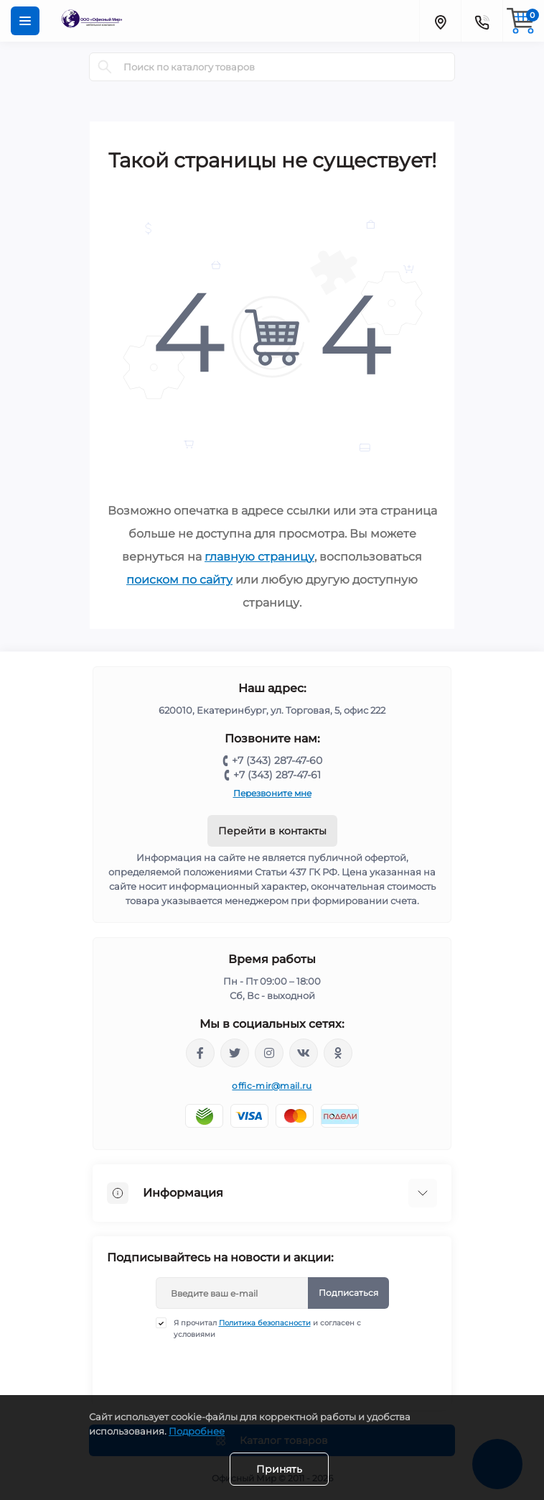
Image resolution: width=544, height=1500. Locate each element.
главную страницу (259, 556)
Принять (279, 1469)
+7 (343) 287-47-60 (277, 760)
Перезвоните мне (272, 793)
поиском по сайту (179, 579)
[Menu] (25, 20)
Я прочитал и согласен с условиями (267, 1328)
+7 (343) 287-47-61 (277, 774)
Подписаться (348, 1292)
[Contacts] (481, 21)
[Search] (105, 66)
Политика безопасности (265, 1323)
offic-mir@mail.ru (271, 1085)
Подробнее (197, 1431)
